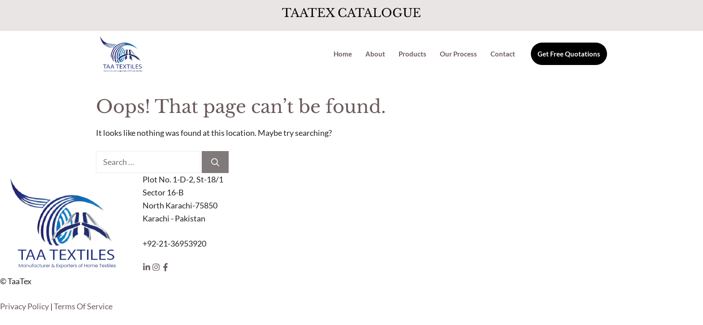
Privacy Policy (24, 306)
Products (412, 54)
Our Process (458, 54)
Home (343, 54)
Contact (502, 54)
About (375, 54)
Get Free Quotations (569, 54)
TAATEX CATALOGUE (351, 13)
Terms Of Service (83, 306)
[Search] (215, 162)
